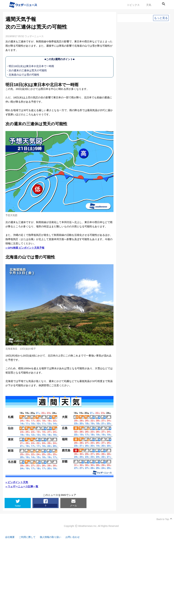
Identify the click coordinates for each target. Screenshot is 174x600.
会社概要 (10, 537)
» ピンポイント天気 (16, 482)
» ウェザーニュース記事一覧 (21, 486)
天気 (148, 4)
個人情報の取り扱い (53, 537)
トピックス (133, 4)
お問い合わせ (76, 537)
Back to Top (162, 519)
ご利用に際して (28, 537)
